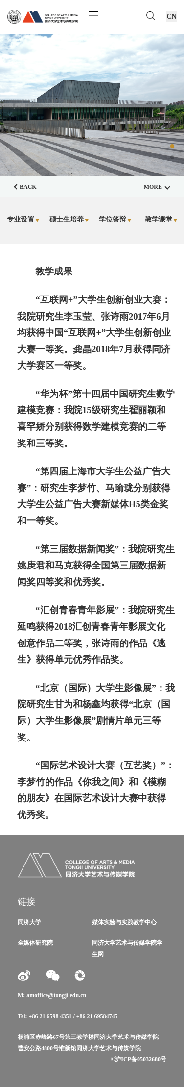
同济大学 (29, 922)
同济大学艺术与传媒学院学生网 (127, 948)
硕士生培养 (69, 219)
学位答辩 (115, 219)
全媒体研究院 (35, 942)
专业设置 (23, 219)
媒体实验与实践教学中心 (124, 922)
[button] (172, 146)
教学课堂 (161, 219)
